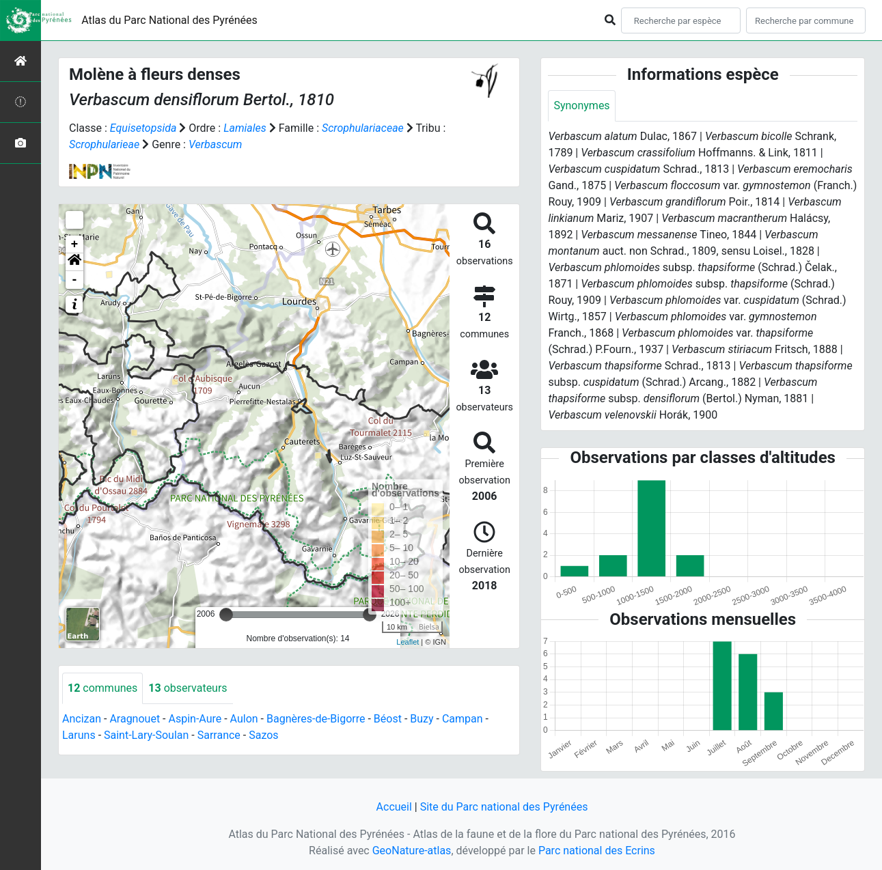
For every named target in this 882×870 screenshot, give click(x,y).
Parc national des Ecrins (596, 850)
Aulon (244, 718)
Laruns (79, 735)
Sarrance (218, 735)
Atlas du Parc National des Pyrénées (169, 20)
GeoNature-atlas (412, 850)
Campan (462, 718)
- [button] (75, 280)
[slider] (226, 614)
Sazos (263, 735)
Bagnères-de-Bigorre (316, 718)
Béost (388, 718)
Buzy (421, 718)
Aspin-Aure (194, 718)
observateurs (187, 688)
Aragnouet (134, 718)
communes (102, 688)
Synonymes (581, 105)
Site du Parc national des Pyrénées (504, 806)
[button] (74, 262)
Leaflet (407, 642)
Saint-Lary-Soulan (146, 735)
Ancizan (81, 718)
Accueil (394, 806)
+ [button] (75, 244)
